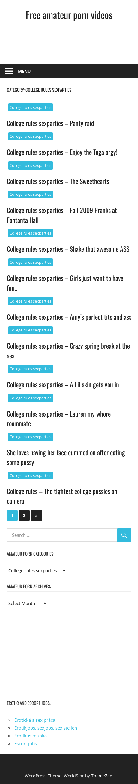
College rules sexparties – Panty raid (50, 123)
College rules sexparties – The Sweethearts (58, 181)
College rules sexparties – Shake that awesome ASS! (69, 249)
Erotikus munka (30, 736)
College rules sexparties (30, 107)
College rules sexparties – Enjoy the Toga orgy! (62, 152)
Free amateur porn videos (69, 15)
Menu (24, 71)
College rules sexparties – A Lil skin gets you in (63, 384)
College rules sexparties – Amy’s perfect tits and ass (69, 316)
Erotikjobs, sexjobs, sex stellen (45, 728)
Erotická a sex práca (34, 720)
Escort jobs (25, 743)
